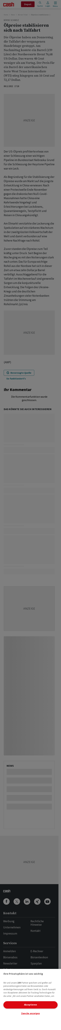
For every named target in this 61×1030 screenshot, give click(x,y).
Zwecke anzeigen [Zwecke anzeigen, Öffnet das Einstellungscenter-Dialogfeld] (30, 1013)
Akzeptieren (30, 1004)
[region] (30, 999)
